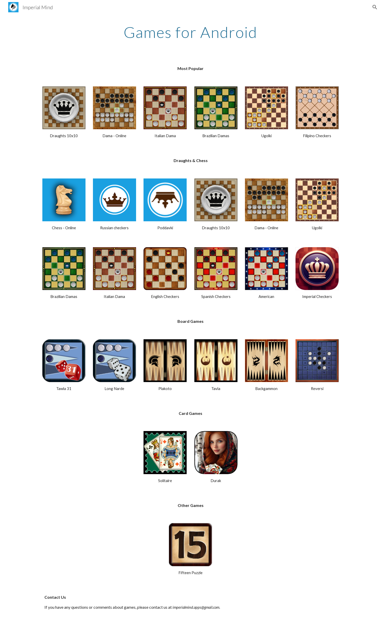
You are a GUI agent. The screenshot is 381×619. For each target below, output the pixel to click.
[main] (190, 32)
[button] (375, 7)
